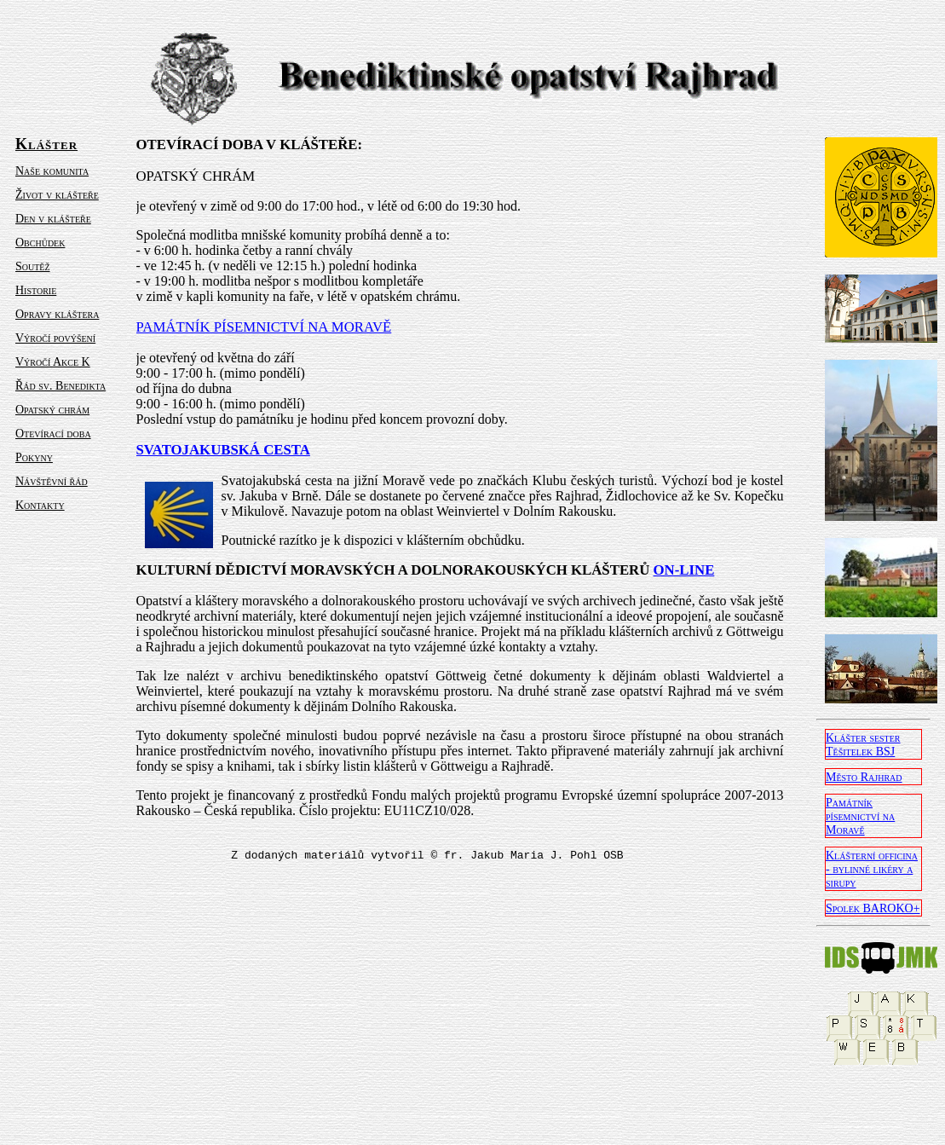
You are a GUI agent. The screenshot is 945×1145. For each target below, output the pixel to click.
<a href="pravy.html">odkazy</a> (873, 633)
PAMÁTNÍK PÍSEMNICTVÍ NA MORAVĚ (264, 327)
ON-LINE (684, 570)
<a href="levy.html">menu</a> (72, 420)
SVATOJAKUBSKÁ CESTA (223, 450)
